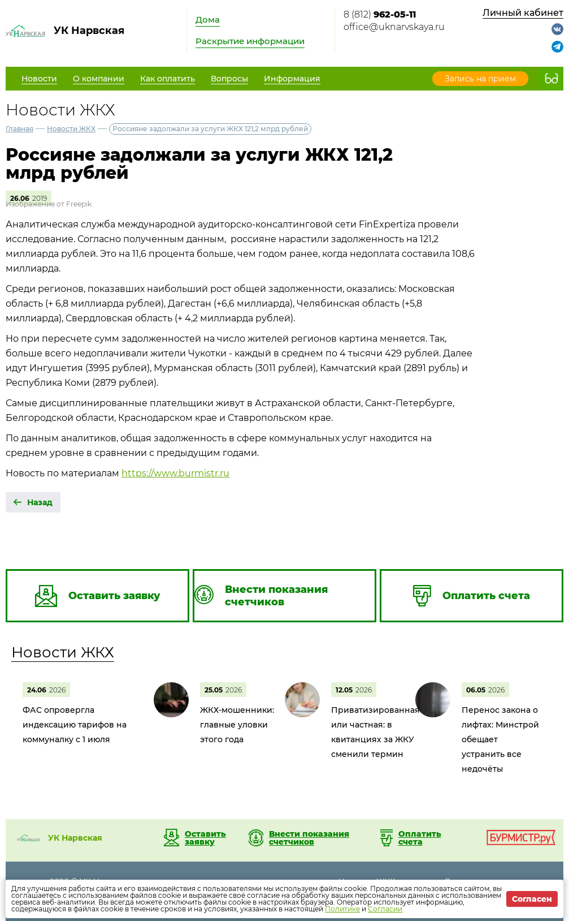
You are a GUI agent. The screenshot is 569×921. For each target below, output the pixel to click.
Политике (342, 909)
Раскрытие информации (250, 41)
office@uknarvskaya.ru (394, 26)
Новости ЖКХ (71, 128)
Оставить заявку (205, 838)
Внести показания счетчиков (309, 838)
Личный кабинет (523, 12)
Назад (40, 502)
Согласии (385, 909)
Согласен (532, 899)
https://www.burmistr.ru (175, 473)
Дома (208, 19)
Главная (19, 128)
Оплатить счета (419, 838)
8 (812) (380, 14)
